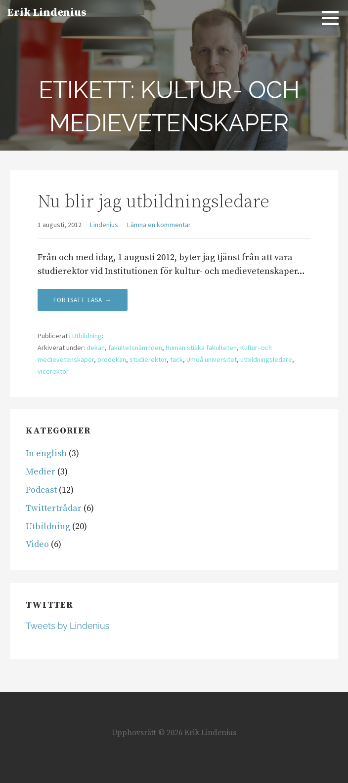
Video (37, 544)
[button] (333, 18)
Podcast (41, 490)
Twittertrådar (54, 508)
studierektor (148, 359)
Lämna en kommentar (159, 224)
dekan (96, 347)
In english (46, 453)
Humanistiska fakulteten (201, 347)
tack (176, 359)
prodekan (111, 359)
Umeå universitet (211, 359)
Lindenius (104, 224)
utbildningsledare (266, 359)
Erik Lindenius (47, 12)
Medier (40, 471)
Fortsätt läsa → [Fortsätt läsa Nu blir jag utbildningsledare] (82, 300)
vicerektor (53, 371)
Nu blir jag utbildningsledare (153, 202)
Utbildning (87, 335)
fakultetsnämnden (135, 347)
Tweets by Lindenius (67, 626)
